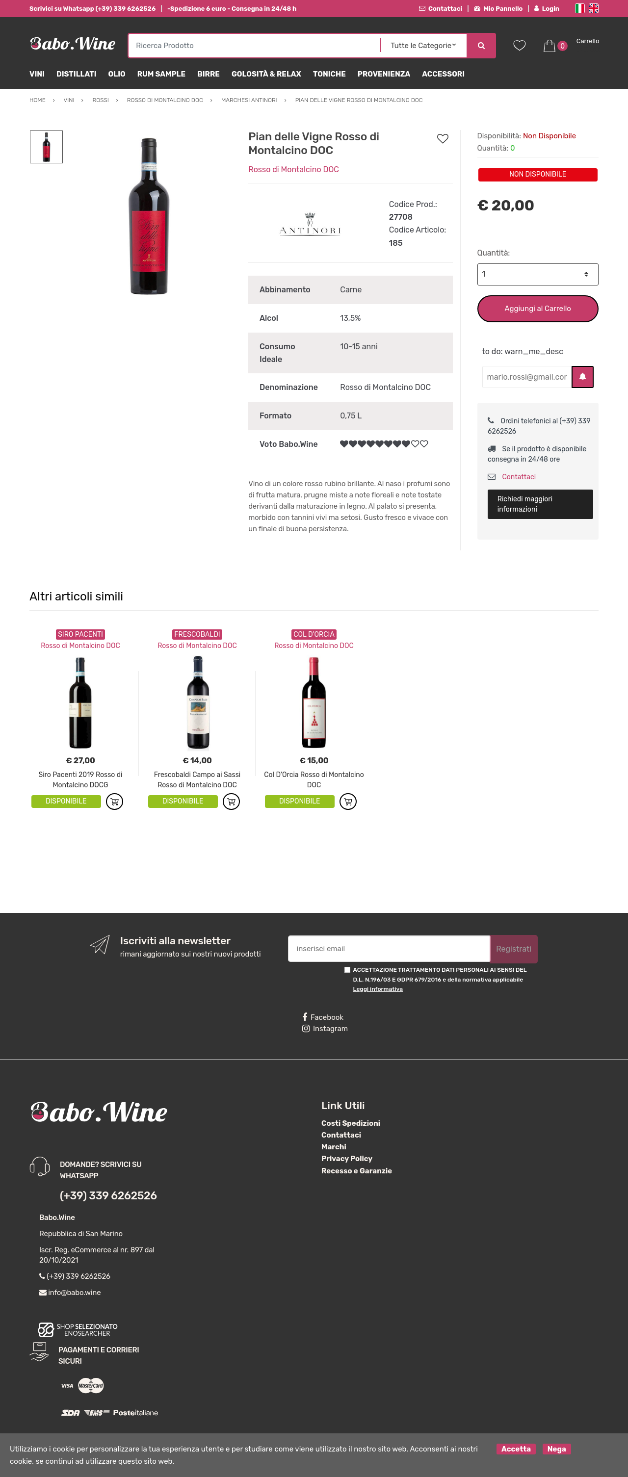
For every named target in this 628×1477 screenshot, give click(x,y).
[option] (148, 215)
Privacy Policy (346, 1158)
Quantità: (493, 253)
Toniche (329, 74)
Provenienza (384, 74)
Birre (208, 74)
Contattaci (441, 8)
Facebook (322, 1017)
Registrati (513, 949)
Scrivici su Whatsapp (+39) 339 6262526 (92, 8)
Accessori (443, 74)
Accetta (516, 1449)
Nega (557, 1449)
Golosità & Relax (266, 74)
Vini (37, 74)
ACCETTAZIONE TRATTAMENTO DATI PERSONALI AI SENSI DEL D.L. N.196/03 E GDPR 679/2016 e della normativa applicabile (440, 979)
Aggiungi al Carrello (538, 308)
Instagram (325, 1028)
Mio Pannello (498, 8)
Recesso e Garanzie (356, 1170)
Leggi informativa (378, 988)
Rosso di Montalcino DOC (293, 169)
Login (546, 8)
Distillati (76, 74)
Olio (117, 74)
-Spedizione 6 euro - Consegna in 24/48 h (231, 8)
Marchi (333, 1146)
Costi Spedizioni (350, 1123)
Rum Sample (161, 74)
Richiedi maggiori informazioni (524, 504)
